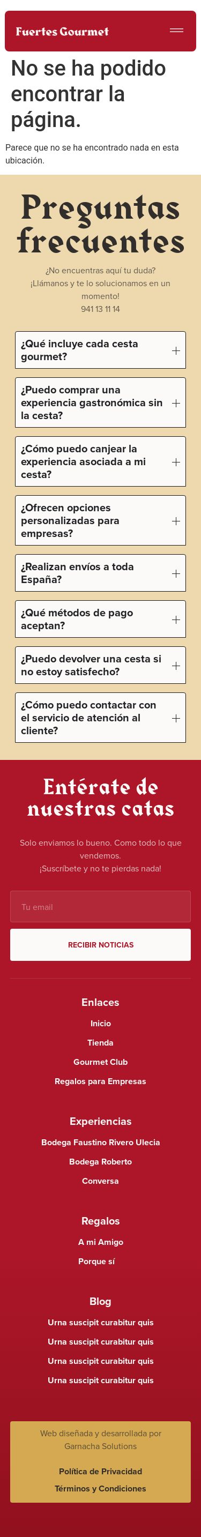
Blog (100, 1301)
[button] (176, 31)
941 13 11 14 (100, 309)
